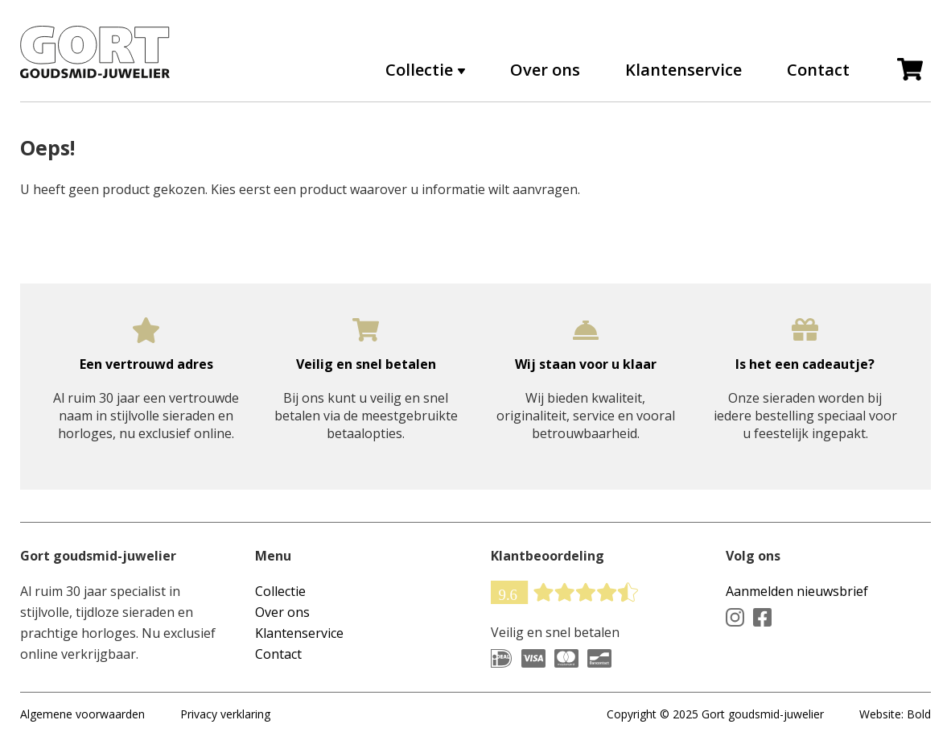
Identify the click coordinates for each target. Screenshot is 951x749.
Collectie (419, 70)
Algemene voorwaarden (82, 714)
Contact (818, 70)
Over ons (545, 70)
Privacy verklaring (225, 714)
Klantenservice (683, 70)
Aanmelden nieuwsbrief (797, 591)
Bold (919, 714)
